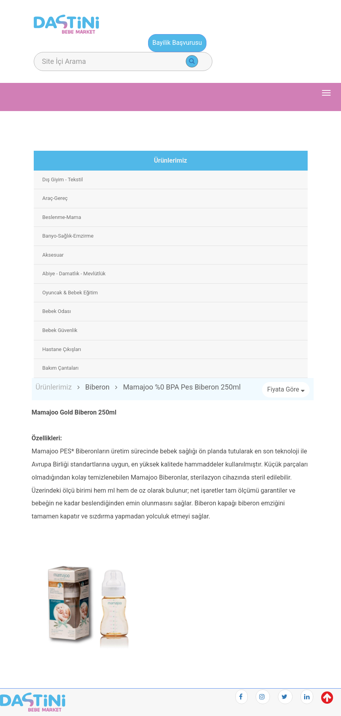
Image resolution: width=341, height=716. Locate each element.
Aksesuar (53, 255)
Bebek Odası (56, 311)
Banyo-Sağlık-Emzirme (68, 236)
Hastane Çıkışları (61, 349)
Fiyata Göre (285, 389)
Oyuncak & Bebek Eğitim (70, 293)
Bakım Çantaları (60, 368)
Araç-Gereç (55, 198)
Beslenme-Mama (61, 217)
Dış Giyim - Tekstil (62, 179)
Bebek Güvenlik (59, 330)
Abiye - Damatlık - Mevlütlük (74, 273)
